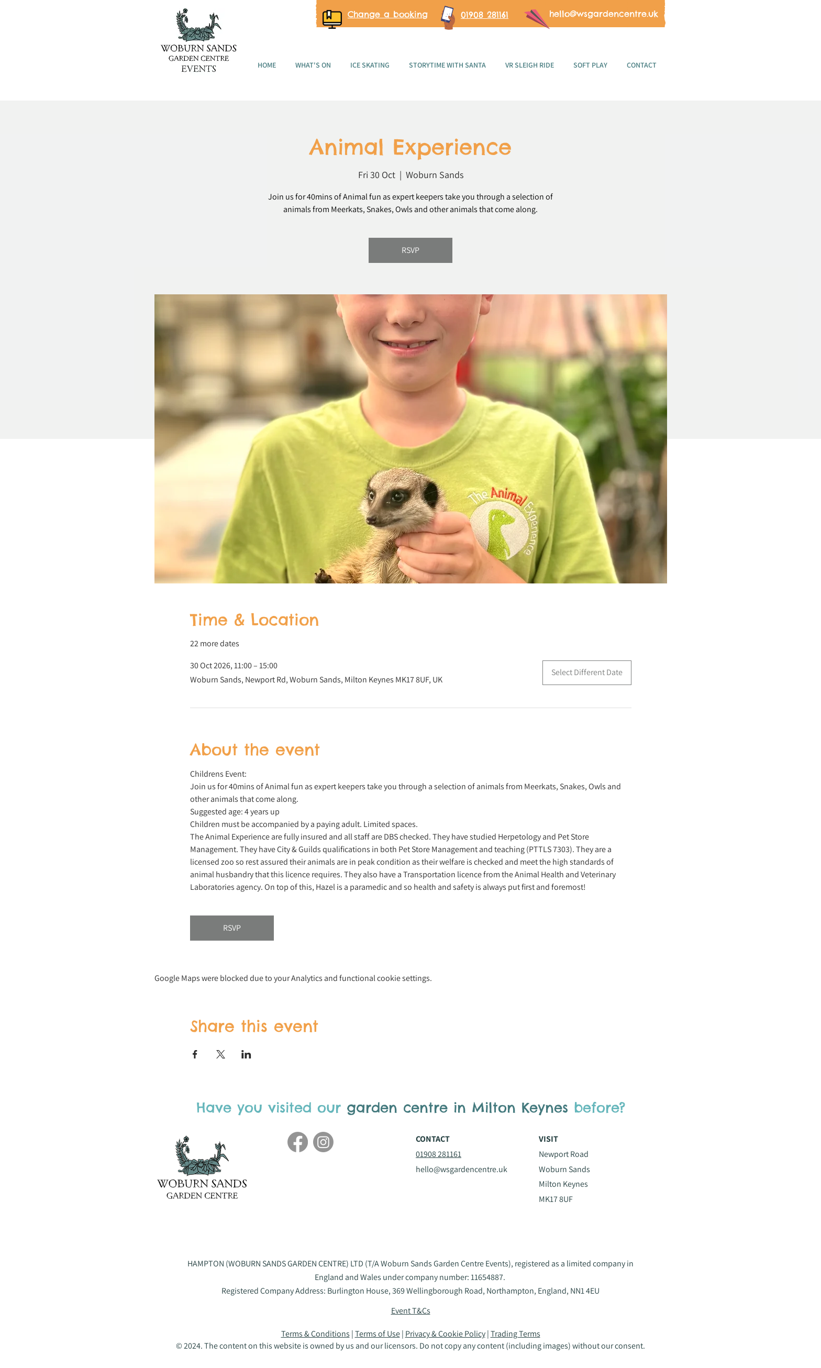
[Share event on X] (221, 1054)
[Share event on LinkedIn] (246, 1054)
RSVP (410, 250)
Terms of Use (377, 1333)
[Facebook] (297, 1142)
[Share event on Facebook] (195, 1054)
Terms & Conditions (315, 1333)
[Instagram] (323, 1142)
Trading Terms (515, 1333)
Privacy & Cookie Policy (445, 1333)
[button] (410, 1310)
